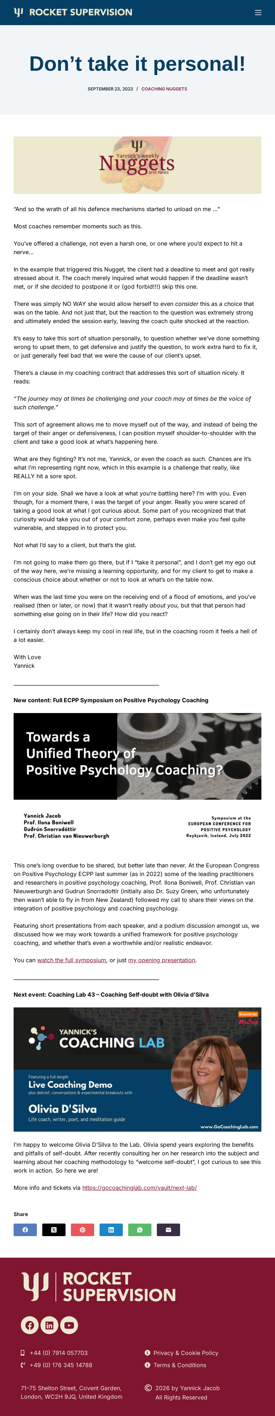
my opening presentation (161, 960)
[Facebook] (25, 1230)
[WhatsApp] (139, 1230)
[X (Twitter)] (54, 1230)
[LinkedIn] (111, 1230)
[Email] (168, 1230)
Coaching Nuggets (164, 89)
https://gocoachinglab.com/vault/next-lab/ (139, 1187)
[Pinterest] (82, 1230)
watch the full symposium (71, 960)
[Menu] (258, 12)
